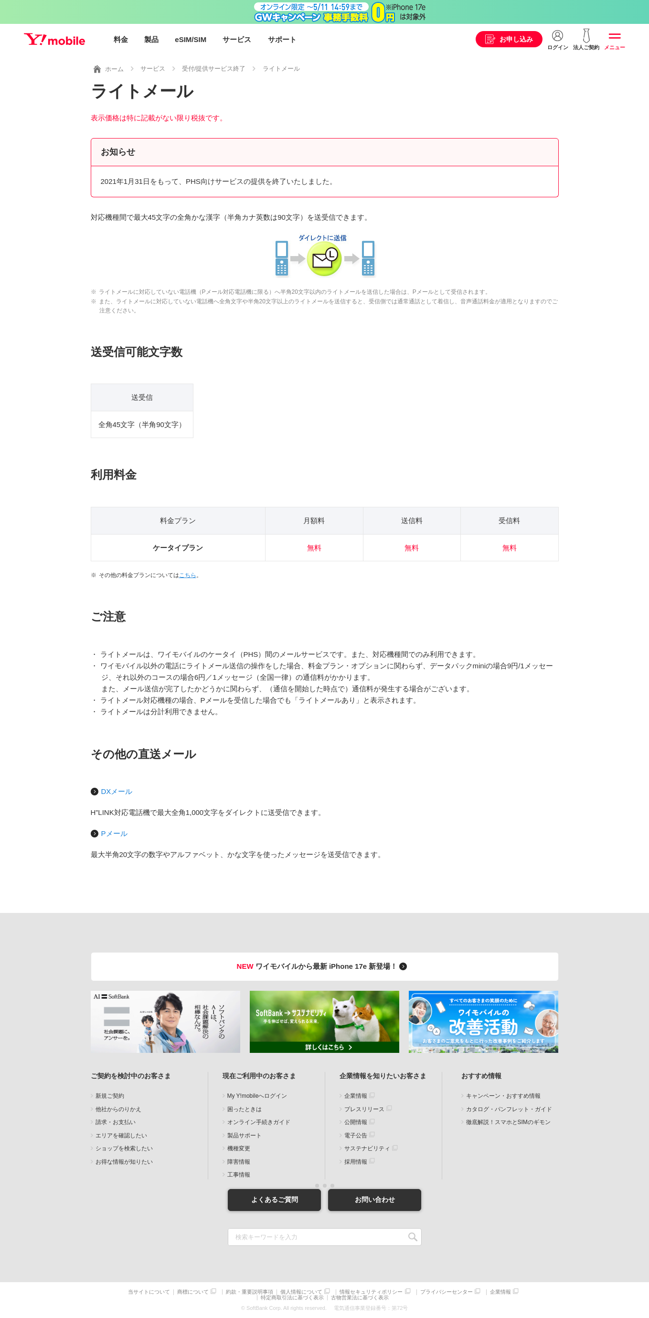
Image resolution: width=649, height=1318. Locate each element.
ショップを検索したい (124, 1148)
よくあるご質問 (274, 1199)
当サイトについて (149, 1292)
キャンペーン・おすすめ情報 (503, 1096)
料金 (121, 39)
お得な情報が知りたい (124, 1161)
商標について (193, 1292)
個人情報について (301, 1292)
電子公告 (355, 1135)
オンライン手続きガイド (258, 1122)
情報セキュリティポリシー (371, 1292)
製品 (151, 39)
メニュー (614, 47)
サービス (237, 39)
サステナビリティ (367, 1148)
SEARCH (413, 1237)
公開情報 (355, 1122)
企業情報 (355, 1096)
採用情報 (355, 1161)
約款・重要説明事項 (249, 1292)
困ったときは (244, 1108)
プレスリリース (364, 1108)
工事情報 (238, 1174)
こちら (187, 575)
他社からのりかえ (118, 1108)
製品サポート (244, 1135)
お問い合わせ (375, 1199)
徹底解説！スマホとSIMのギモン (508, 1122)
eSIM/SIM (190, 39)
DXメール (117, 791)
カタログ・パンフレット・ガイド (509, 1108)
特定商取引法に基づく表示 (292, 1297)
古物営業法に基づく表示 (360, 1297)
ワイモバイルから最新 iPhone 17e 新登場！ (323, 966)
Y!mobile (54, 39)
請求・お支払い (116, 1122)
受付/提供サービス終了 (214, 68)
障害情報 (238, 1161)
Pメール (114, 833)
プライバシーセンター (446, 1292)
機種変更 (238, 1148)
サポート (282, 39)
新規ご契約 (110, 1096)
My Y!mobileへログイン (257, 1096)
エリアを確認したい (121, 1135)
